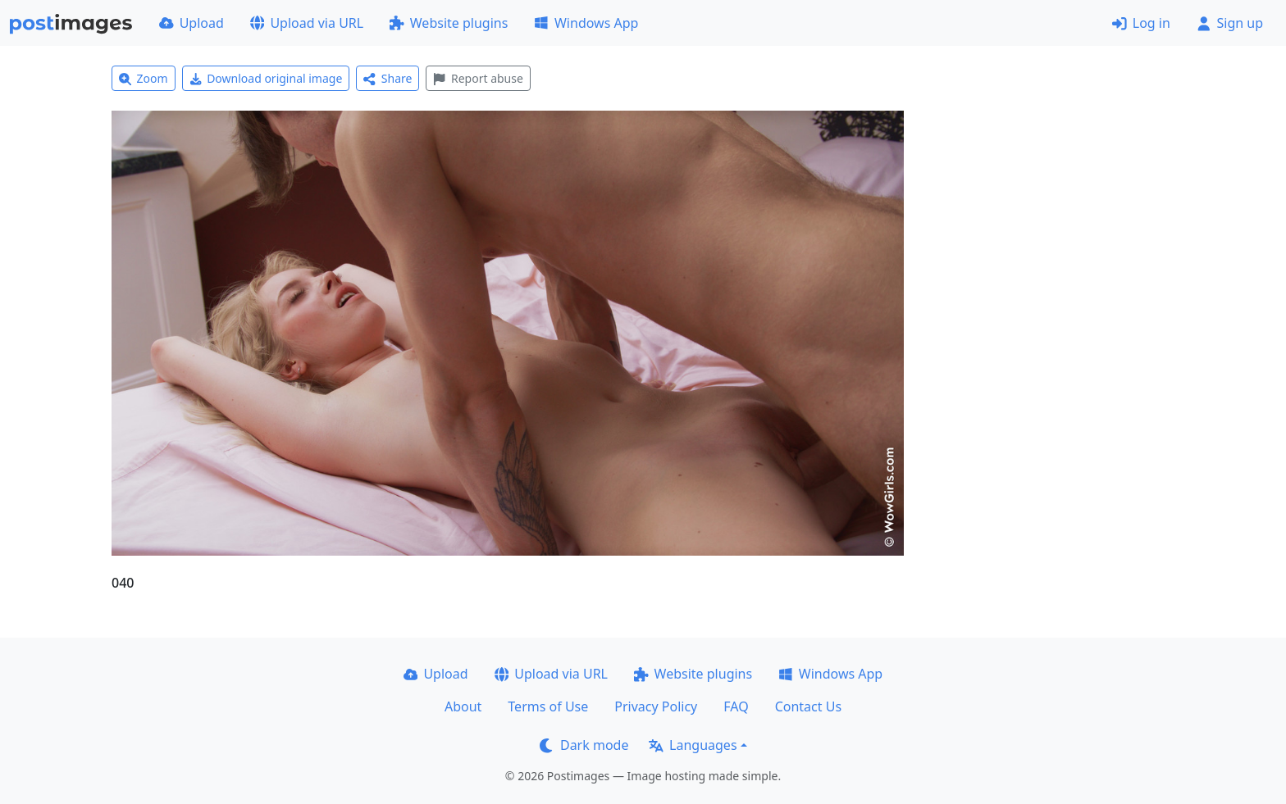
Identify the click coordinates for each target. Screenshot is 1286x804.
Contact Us (808, 706)
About (463, 706)
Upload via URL (306, 23)
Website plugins (449, 23)
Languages (692, 745)
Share (387, 78)
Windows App (586, 23)
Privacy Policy (655, 706)
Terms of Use (548, 706)
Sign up (1230, 23)
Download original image (266, 78)
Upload (191, 23)
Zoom (143, 78)
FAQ (735, 706)
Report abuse (477, 78)
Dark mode (584, 745)
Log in (1141, 23)
